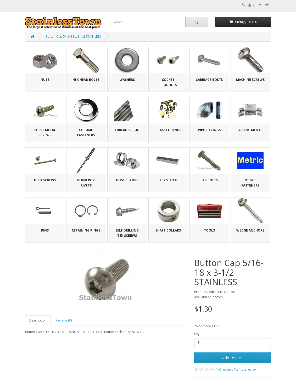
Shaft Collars (168, 230)
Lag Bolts (209, 180)
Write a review (246, 369)
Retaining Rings (86, 230)
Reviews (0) (63, 320)
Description (38, 320)
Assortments (250, 130)
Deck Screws (45, 180)
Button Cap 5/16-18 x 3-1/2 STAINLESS (73, 36)
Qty (196, 334)
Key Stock (168, 180)
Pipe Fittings (209, 130)
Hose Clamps (127, 180)
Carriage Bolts (209, 79)
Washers (127, 79)
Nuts (45, 79)
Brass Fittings (168, 130)
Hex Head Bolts (85, 79)
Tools (209, 230)
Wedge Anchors (250, 230)
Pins (45, 230)
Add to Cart (232, 357)
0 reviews (226, 369)
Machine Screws (250, 79)
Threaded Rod (127, 130)
